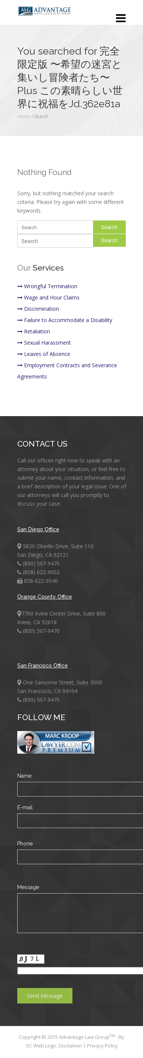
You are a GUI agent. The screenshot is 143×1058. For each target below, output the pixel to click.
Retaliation (33, 331)
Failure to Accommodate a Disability (64, 320)
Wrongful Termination (47, 286)
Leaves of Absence (43, 353)
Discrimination (38, 308)
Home (23, 116)
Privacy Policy (102, 1045)
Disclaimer (71, 1045)
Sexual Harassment (44, 342)
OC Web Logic (41, 1045)
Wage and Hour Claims (48, 297)
